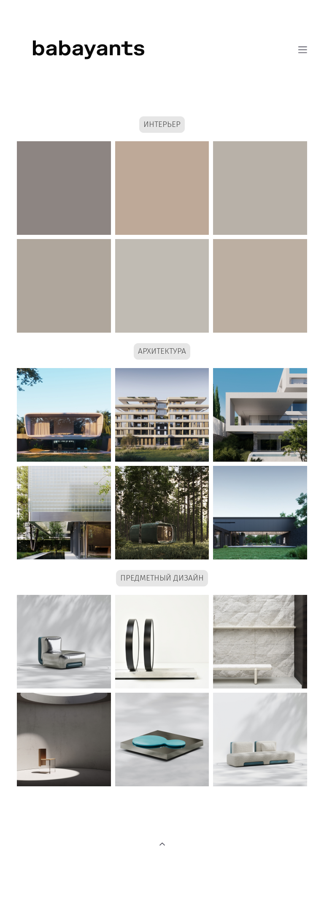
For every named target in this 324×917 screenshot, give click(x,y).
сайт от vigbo (162, 897)
